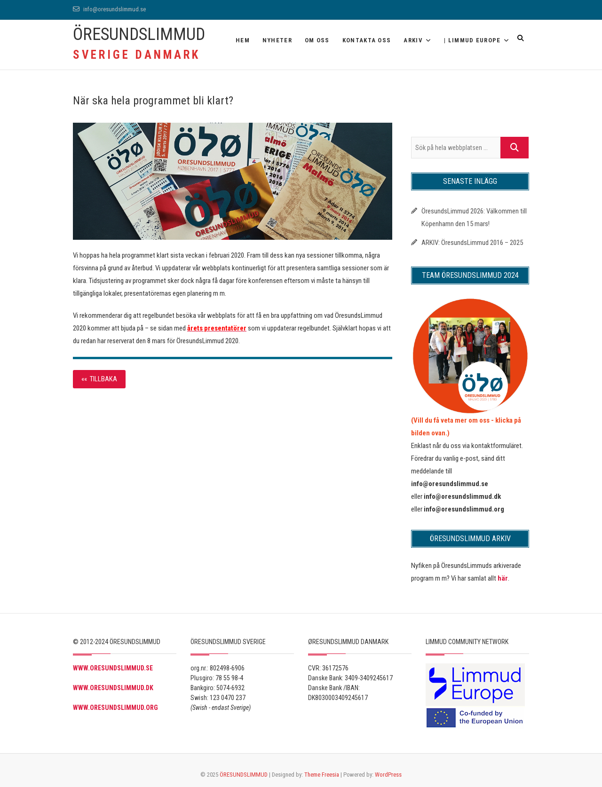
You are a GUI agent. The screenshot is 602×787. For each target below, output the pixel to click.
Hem (243, 40)
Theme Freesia (321, 774)
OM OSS (317, 40)
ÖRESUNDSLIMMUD (139, 34)
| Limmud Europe (472, 40)
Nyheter (277, 40)
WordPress (388, 774)
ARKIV (413, 40)
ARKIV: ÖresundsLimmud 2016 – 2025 (472, 242)
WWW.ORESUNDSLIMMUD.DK (113, 688)
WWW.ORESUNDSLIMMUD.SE (113, 668)
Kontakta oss (366, 40)
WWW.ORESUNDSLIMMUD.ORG (115, 707)
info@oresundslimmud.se (109, 9)
